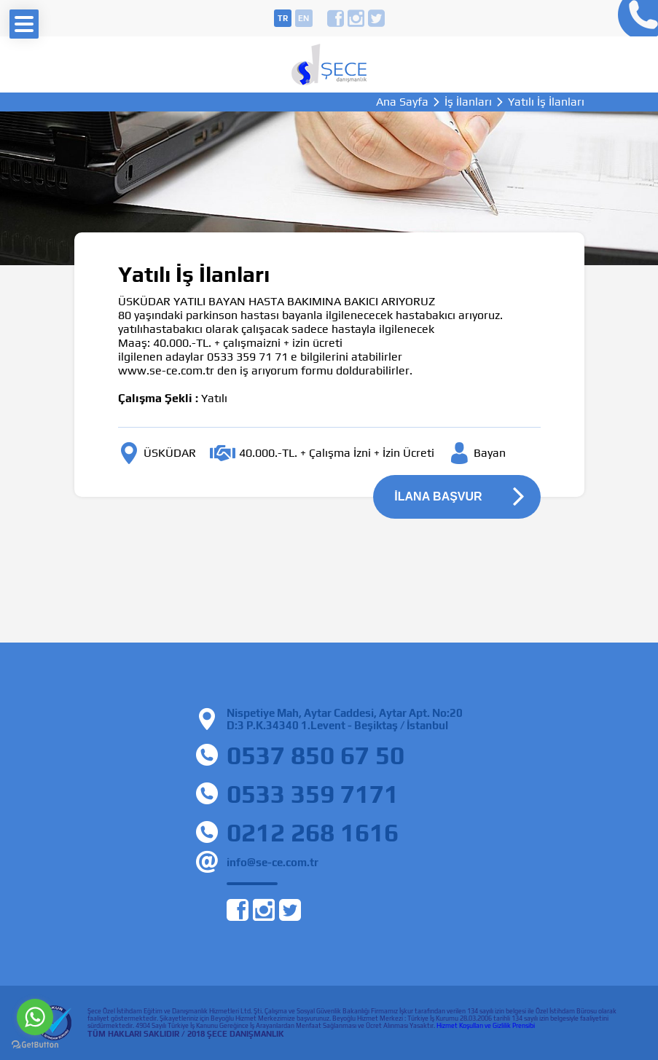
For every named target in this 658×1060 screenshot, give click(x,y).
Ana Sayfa (402, 102)
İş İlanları (468, 102)
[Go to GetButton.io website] (35, 1045)
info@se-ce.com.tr (272, 862)
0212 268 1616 (313, 832)
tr (283, 18)
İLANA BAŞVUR (438, 496)
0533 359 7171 (313, 794)
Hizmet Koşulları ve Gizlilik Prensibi (485, 1025)
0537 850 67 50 (315, 755)
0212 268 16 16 (634, 18)
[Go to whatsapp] (35, 1017)
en (303, 18)
